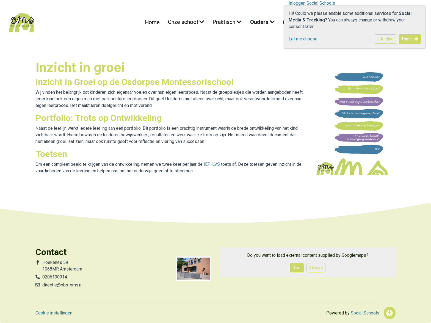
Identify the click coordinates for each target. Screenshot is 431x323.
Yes (296, 267)
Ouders (254, 22)
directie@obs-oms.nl (62, 285)
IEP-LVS (212, 164)
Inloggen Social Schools (312, 3)
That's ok (409, 39)
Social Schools (365, 313)
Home (166, 22)
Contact (278, 22)
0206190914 (54, 277)
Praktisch (226, 22)
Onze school (193, 22)
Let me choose (303, 39)
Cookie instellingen (53, 313)
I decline (385, 39)
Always (316, 267)
